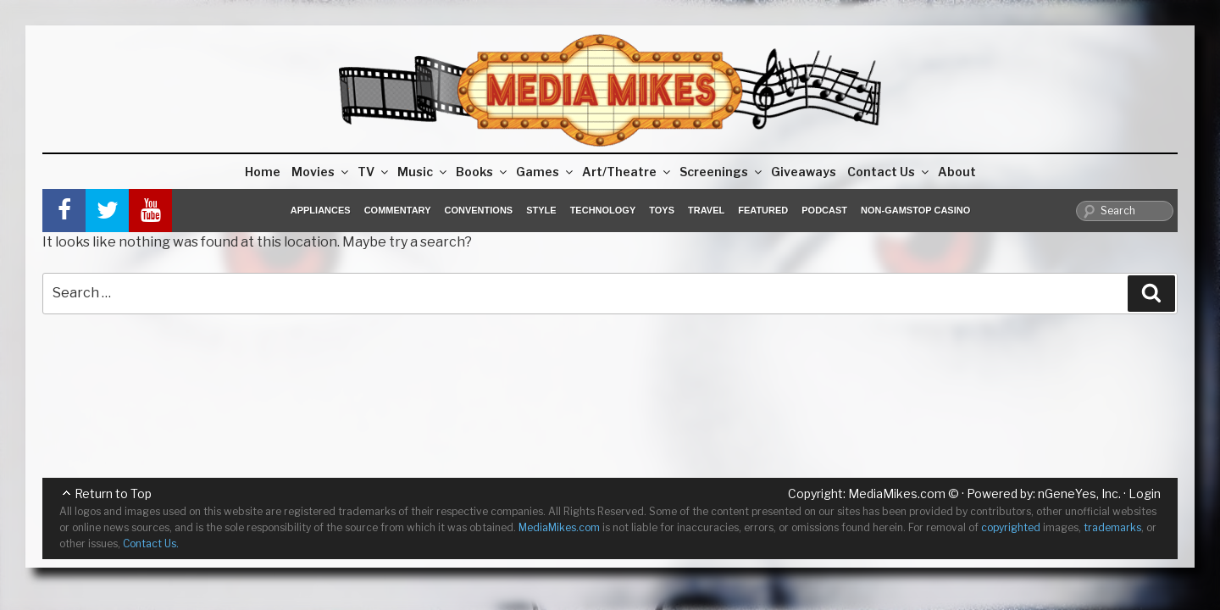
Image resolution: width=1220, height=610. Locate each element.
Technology (603, 210)
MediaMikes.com (897, 493)
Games (545, 171)
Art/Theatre (627, 171)
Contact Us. (151, 543)
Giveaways (803, 171)
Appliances (321, 210)
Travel (706, 210)
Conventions (478, 210)
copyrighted (1010, 527)
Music (423, 171)
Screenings (721, 171)
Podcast (824, 210)
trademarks (1112, 527)
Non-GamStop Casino (915, 210)
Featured (763, 210)
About (957, 171)
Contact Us (889, 171)
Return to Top (113, 493)
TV (374, 171)
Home (262, 171)
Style (541, 210)
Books (482, 171)
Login (1144, 493)
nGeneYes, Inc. (1079, 493)
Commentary (397, 210)
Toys (661, 210)
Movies (321, 171)
